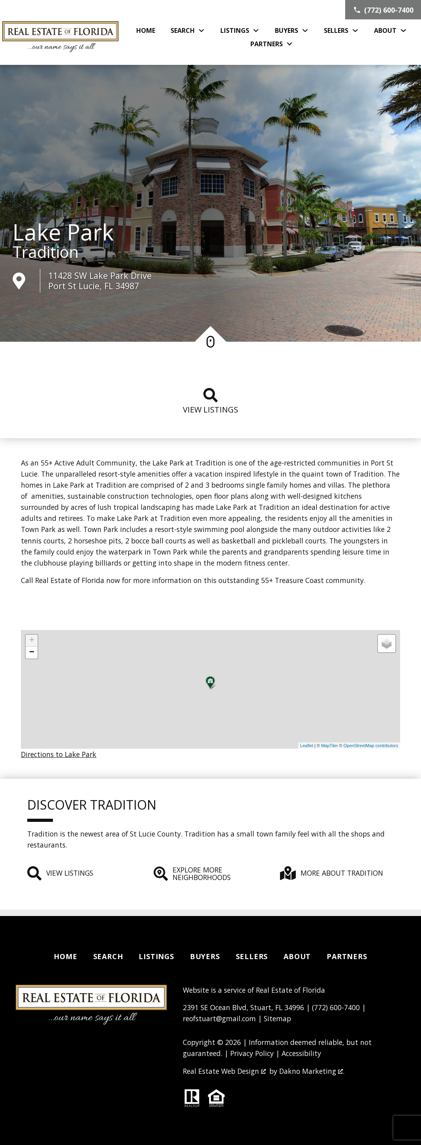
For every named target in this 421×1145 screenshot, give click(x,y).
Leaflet (306, 745)
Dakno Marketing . (311, 1071)
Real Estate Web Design (224, 1071)
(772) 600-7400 (336, 1007)
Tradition (46, 252)
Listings (156, 956)
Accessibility (301, 1053)
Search (108, 956)
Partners (347, 956)
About (297, 956)
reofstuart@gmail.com (219, 1018)
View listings (210, 401)
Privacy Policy (252, 1053)
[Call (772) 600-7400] (383, 9)
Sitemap (277, 1018)
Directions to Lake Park (58, 754)
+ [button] (31, 641)
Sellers (252, 956)
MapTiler (329, 745)
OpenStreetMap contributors (371, 745)
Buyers (205, 956)
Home (145, 30)
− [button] (31, 653)
